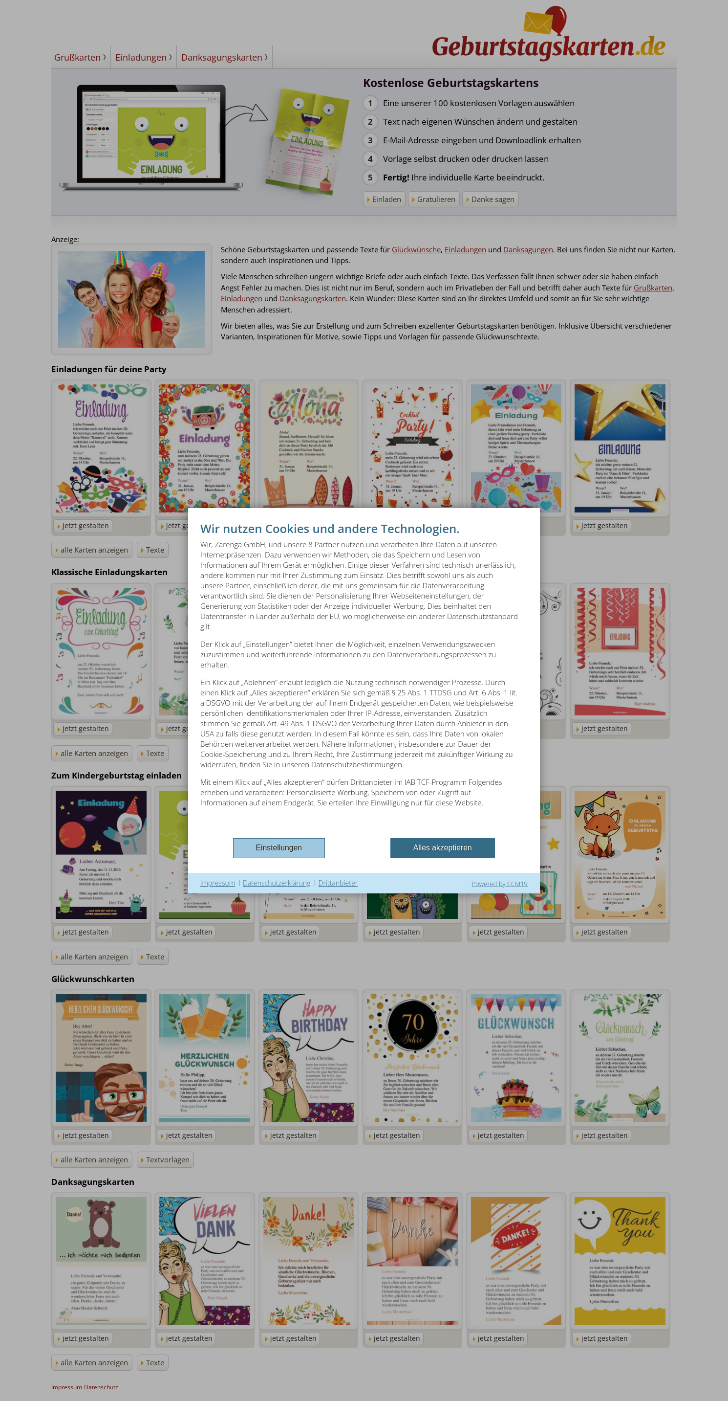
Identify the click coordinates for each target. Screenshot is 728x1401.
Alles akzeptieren (442, 848)
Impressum (217, 883)
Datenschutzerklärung (277, 883)
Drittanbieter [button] (338, 883)
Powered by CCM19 (500, 883)
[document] (364, 678)
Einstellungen (279, 848)
